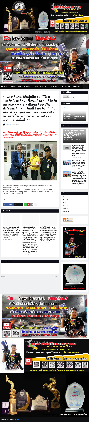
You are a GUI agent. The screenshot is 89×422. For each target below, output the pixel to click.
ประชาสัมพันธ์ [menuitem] (76, 86)
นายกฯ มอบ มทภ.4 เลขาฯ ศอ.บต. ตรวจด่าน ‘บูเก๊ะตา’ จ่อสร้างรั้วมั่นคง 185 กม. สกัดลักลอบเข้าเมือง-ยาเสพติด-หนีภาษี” (79, 164)
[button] (2, 86)
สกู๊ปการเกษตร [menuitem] (43, 86)
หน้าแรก (5, 93)
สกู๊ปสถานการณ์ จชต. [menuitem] (15, 86)
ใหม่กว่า (4, 276)
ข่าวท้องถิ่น (65, 208)
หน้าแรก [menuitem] (6, 86)
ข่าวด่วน (65, 203)
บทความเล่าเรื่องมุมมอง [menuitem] (25, 90)
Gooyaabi (18, 419)
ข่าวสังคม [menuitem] (35, 86)
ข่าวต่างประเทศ (67, 205)
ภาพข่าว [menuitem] (14, 90)
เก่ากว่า (56, 276)
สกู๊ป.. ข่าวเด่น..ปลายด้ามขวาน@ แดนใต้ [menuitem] (60, 86)
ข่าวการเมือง (66, 197)
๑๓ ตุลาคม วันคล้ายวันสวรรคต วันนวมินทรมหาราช (74, 115)
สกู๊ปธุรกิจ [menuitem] (7, 90)
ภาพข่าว (10, 93)
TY (7, 419)
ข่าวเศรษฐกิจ (66, 211)
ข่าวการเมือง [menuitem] (27, 86)
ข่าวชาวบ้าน (66, 200)
